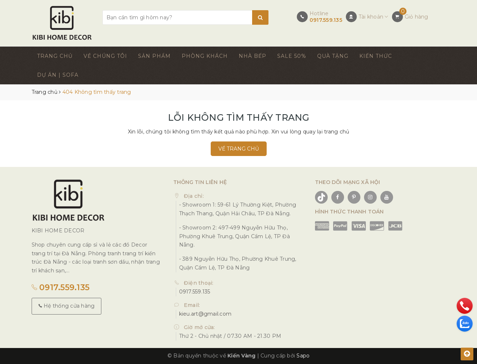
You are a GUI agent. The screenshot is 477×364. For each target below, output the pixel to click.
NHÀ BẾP (252, 56)
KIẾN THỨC (375, 56)
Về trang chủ (238, 148)
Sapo (303, 355)
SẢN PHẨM (154, 56)
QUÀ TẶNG (332, 56)
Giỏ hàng (416, 16)
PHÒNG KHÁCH (205, 56)
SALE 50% (291, 56)
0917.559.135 (326, 20)
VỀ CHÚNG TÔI (105, 56)
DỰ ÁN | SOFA (57, 75)
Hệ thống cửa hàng (67, 306)
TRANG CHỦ (55, 56)
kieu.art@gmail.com (205, 314)
